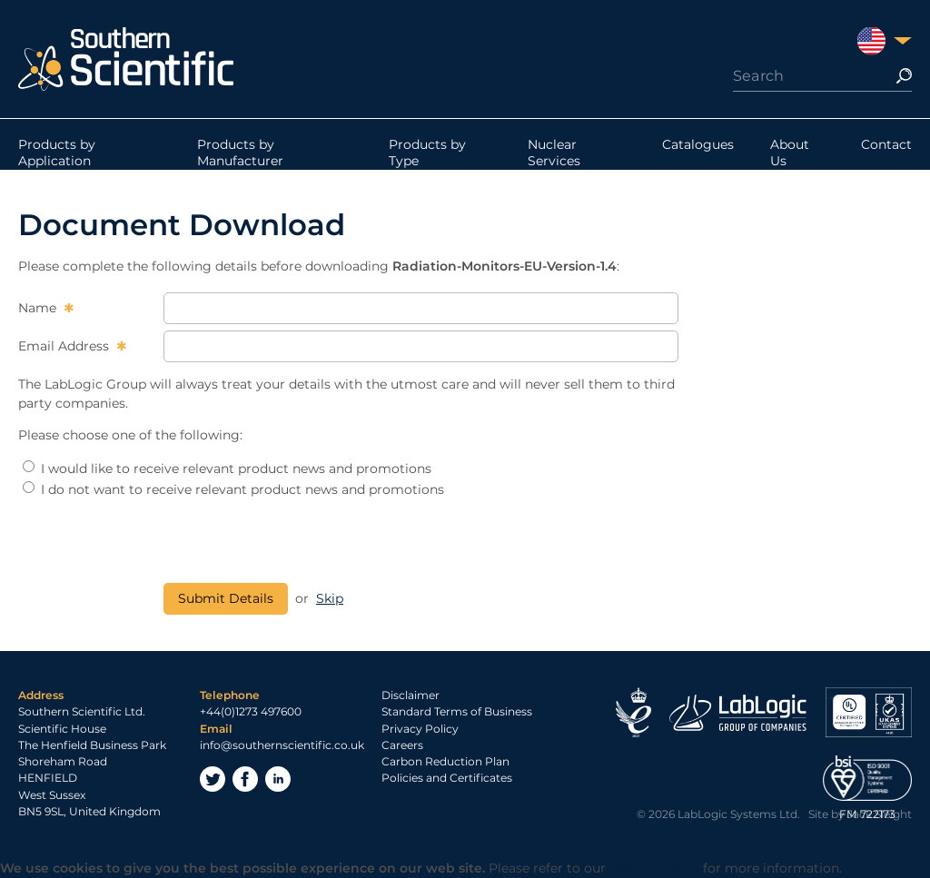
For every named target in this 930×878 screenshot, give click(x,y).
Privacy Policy (420, 728)
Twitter (212, 779)
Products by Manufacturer (240, 152)
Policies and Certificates (446, 777)
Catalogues (698, 144)
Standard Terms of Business (456, 711)
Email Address (65, 346)
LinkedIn (278, 779)
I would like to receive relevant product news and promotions (227, 468)
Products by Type (427, 152)
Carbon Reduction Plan (445, 761)
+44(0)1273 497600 (251, 711)
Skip (329, 598)
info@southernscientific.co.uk (282, 745)
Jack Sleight (879, 814)
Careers (402, 745)
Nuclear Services (554, 152)
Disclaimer (410, 695)
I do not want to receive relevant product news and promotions (233, 489)
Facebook (245, 779)
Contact (886, 144)
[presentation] (301, 541)
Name (39, 308)
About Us (789, 152)
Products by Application (56, 152)
